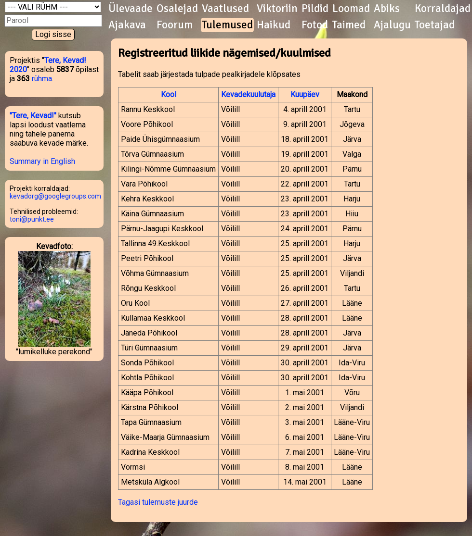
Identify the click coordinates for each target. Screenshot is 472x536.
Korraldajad (443, 8)
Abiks (387, 8)
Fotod (315, 25)
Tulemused (227, 25)
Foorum (175, 25)
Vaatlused (225, 8)
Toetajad (435, 25)
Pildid (315, 8)
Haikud (273, 25)
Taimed (349, 25)
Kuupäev (304, 94)
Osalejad (177, 8)
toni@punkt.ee (32, 219)
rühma (42, 78)
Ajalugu (392, 25)
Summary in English (42, 161)
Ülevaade (130, 8)
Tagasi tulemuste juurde (158, 502)
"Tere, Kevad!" (33, 115)
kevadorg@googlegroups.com (55, 196)
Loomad (351, 8)
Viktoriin (277, 8)
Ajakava (127, 25)
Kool (168, 94)
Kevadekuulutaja (248, 94)
